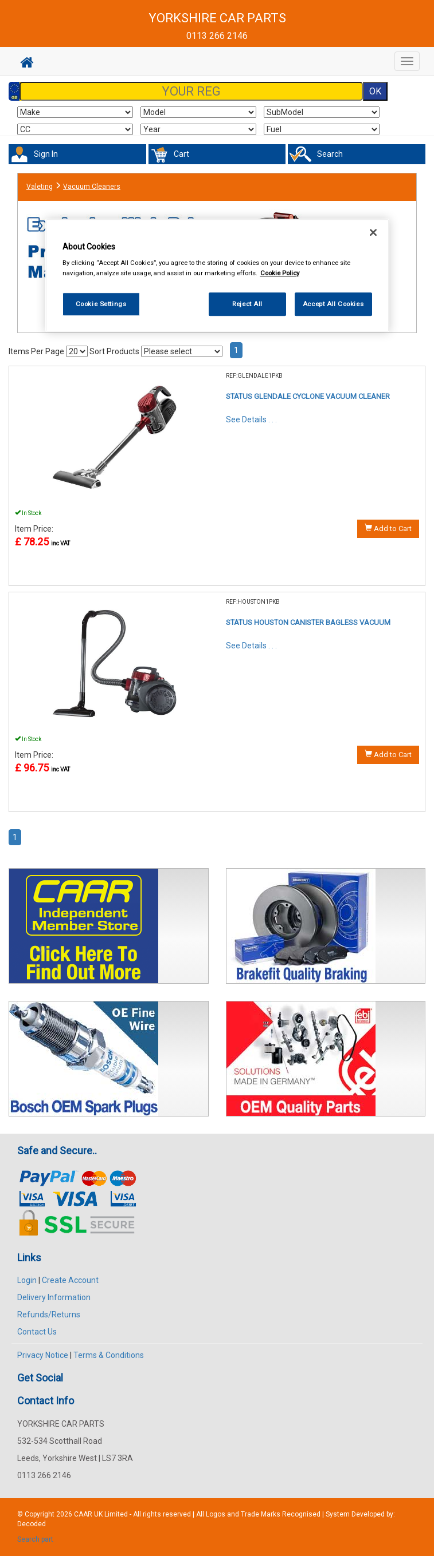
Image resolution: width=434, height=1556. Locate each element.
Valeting (39, 187)
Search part (35, 1539)
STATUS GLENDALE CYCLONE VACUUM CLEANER (308, 396)
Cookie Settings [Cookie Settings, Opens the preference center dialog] (101, 304)
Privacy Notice (42, 1355)
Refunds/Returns (48, 1314)
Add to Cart (388, 528)
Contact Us (37, 1331)
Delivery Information (54, 1297)
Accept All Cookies (333, 304)
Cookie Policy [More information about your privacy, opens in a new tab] (279, 273)
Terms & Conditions (108, 1355)
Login (27, 1280)
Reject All (247, 304)
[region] (217, 275)
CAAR (83, 1514)
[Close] (373, 232)
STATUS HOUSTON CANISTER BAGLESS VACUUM (308, 622)
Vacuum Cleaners (91, 187)
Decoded (31, 1524)
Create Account (70, 1280)
